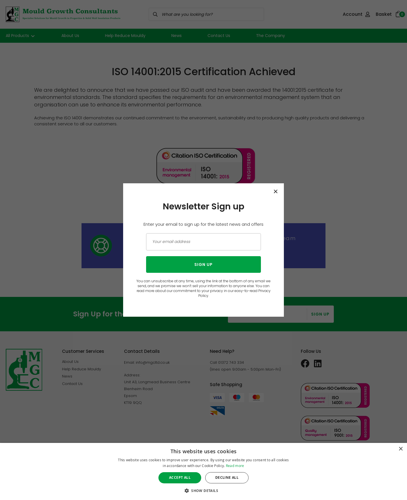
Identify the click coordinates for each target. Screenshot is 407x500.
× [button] (400, 449)
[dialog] (203, 471)
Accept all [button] (180, 477)
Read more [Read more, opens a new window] (235, 465)
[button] (203, 490)
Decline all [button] (227, 477)
